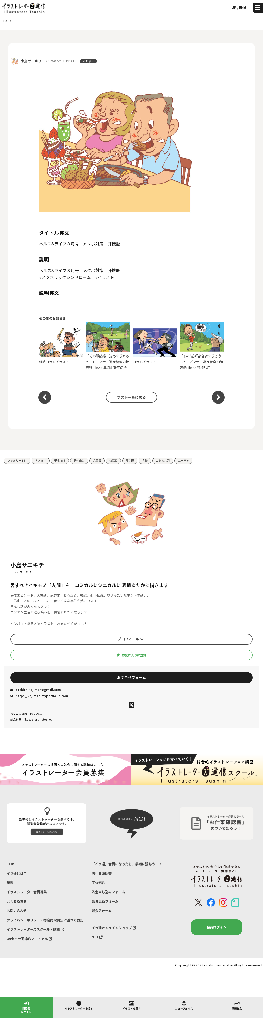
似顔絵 (113, 460)
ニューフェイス (184, 1005)
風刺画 (130, 460)
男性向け (79, 460)
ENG (242, 7)
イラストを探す (131, 1005)
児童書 (97, 460)
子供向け (59, 460)
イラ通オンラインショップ (114, 927)
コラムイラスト (155, 346)
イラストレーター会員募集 (27, 891)
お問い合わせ (17, 910)
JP (234, 7)
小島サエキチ (31, 60)
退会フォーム (102, 910)
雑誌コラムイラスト (61, 346)
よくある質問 (17, 901)
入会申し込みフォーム (108, 891)
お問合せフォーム (131, 677)
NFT (97, 937)
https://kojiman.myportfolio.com (39, 696)
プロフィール (131, 638)
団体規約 (98, 882)
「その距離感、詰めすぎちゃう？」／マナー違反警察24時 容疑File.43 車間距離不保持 (108, 346)
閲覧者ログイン (26, 1007)
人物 (145, 460)
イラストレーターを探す (79, 1005)
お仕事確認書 (102, 873)
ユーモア (183, 460)
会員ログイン (216, 927)
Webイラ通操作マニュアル (29, 938)
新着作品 (237, 1005)
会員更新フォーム (105, 901)
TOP (10, 863)
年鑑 (10, 882)
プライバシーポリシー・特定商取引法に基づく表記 (45, 920)
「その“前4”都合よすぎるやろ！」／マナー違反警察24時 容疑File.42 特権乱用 (202, 346)
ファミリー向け (17, 460)
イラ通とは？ (17, 873)
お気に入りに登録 (131, 655)
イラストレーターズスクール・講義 (35, 929)
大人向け (40, 460)
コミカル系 (163, 460)
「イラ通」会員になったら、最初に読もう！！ (127, 863)
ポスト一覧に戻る (131, 397)
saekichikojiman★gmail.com (35, 690)
